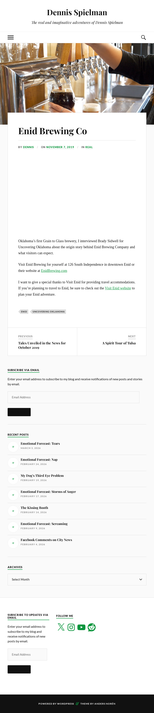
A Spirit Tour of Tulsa (119, 343)
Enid (24, 311)
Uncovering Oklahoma (49, 311)
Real (89, 147)
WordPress (65, 703)
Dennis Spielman (77, 12)
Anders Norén (105, 703)
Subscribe (19, 412)
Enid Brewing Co (52, 130)
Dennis (28, 147)
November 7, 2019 (60, 147)
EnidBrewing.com (54, 271)
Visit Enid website (118, 288)
